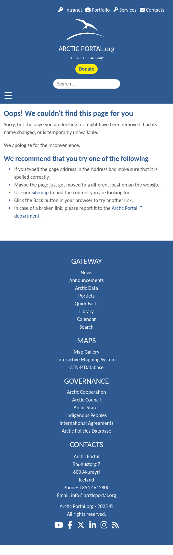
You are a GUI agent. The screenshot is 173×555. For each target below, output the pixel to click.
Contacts (152, 10)
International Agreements (86, 423)
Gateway (86, 261)
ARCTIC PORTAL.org (86, 48)
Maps (86, 340)
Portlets (86, 296)
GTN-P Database (86, 367)
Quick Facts (86, 303)
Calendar (86, 319)
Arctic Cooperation (86, 392)
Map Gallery (86, 352)
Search (87, 327)
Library (86, 311)
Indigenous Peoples (86, 415)
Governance (86, 381)
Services (124, 10)
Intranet (70, 10)
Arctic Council (86, 400)
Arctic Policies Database (86, 431)
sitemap (40, 192)
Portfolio (97, 10)
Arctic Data (86, 288)
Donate (86, 69)
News (86, 272)
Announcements (86, 280)
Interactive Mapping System (86, 360)
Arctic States (86, 407)
